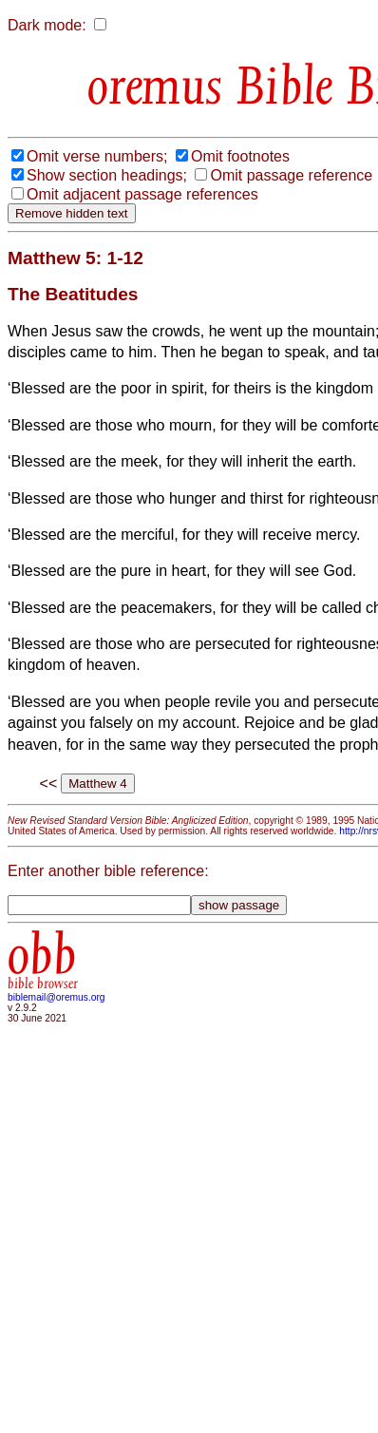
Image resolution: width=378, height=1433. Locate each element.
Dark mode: (47, 25)
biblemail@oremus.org (56, 997)
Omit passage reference (291, 175)
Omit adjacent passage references (142, 194)
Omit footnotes (240, 156)
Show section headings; (107, 175)
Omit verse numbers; (97, 156)
